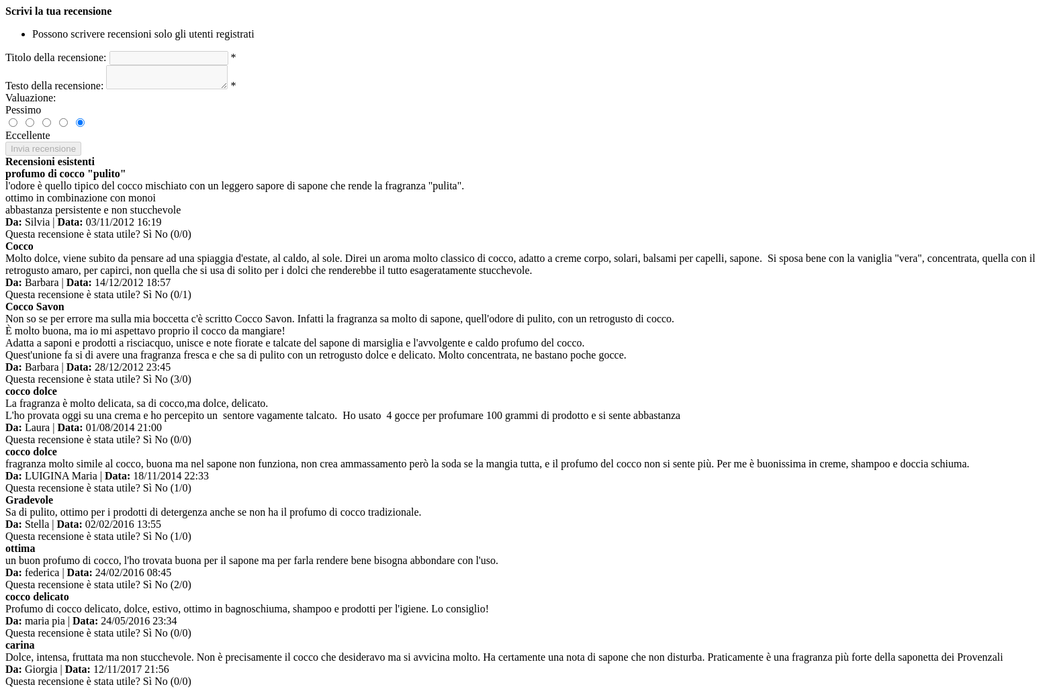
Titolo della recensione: (56, 57)
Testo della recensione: (54, 89)
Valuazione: (30, 101)
